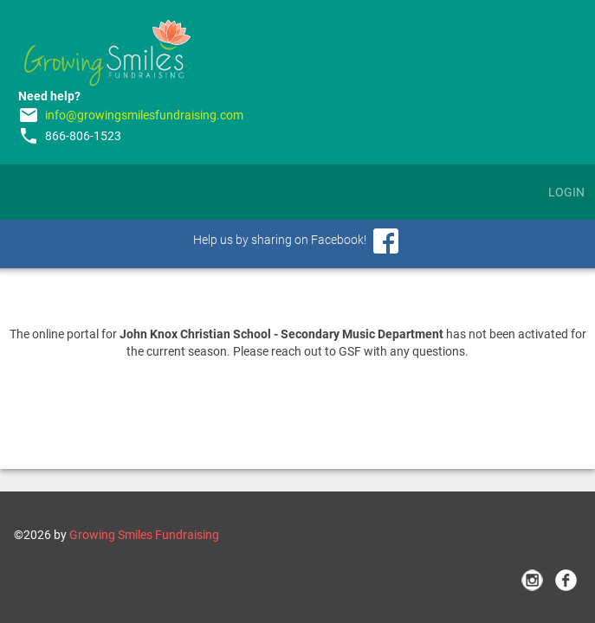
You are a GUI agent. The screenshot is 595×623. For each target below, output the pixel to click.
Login (566, 192)
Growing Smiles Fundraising (144, 535)
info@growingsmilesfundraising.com (144, 115)
